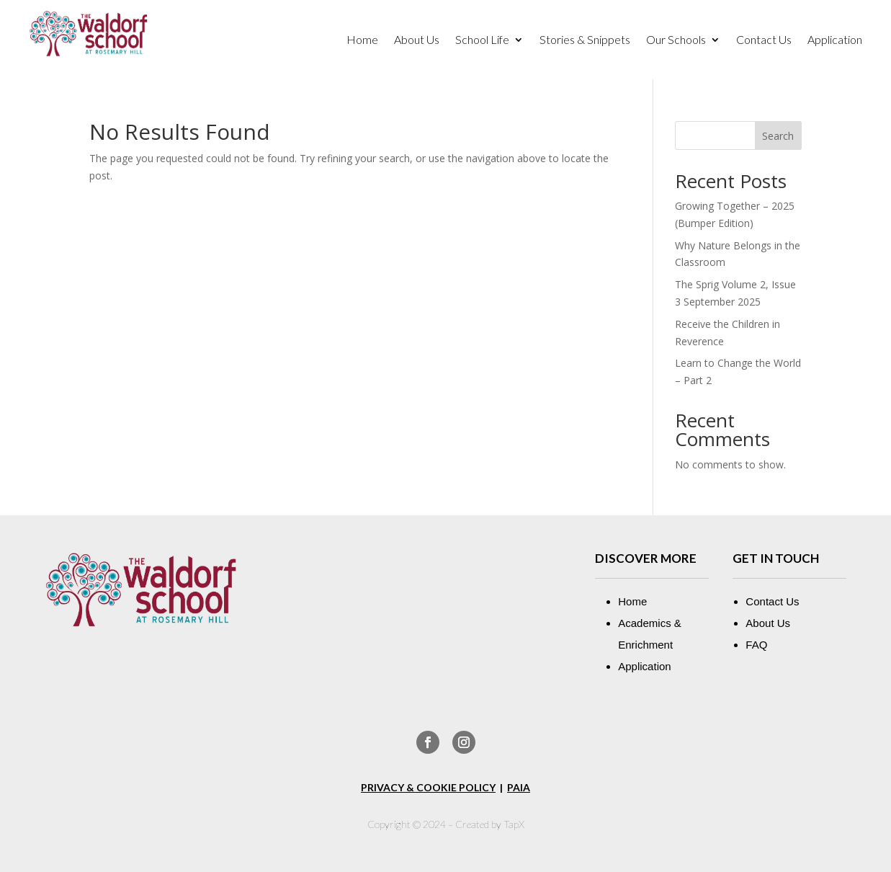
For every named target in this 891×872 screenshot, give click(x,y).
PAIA (518, 787)
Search (778, 136)
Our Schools (676, 40)
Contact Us (764, 40)
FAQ (756, 645)
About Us (416, 40)
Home (362, 40)
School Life (482, 40)
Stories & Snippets (584, 40)
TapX (513, 824)
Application (834, 40)
